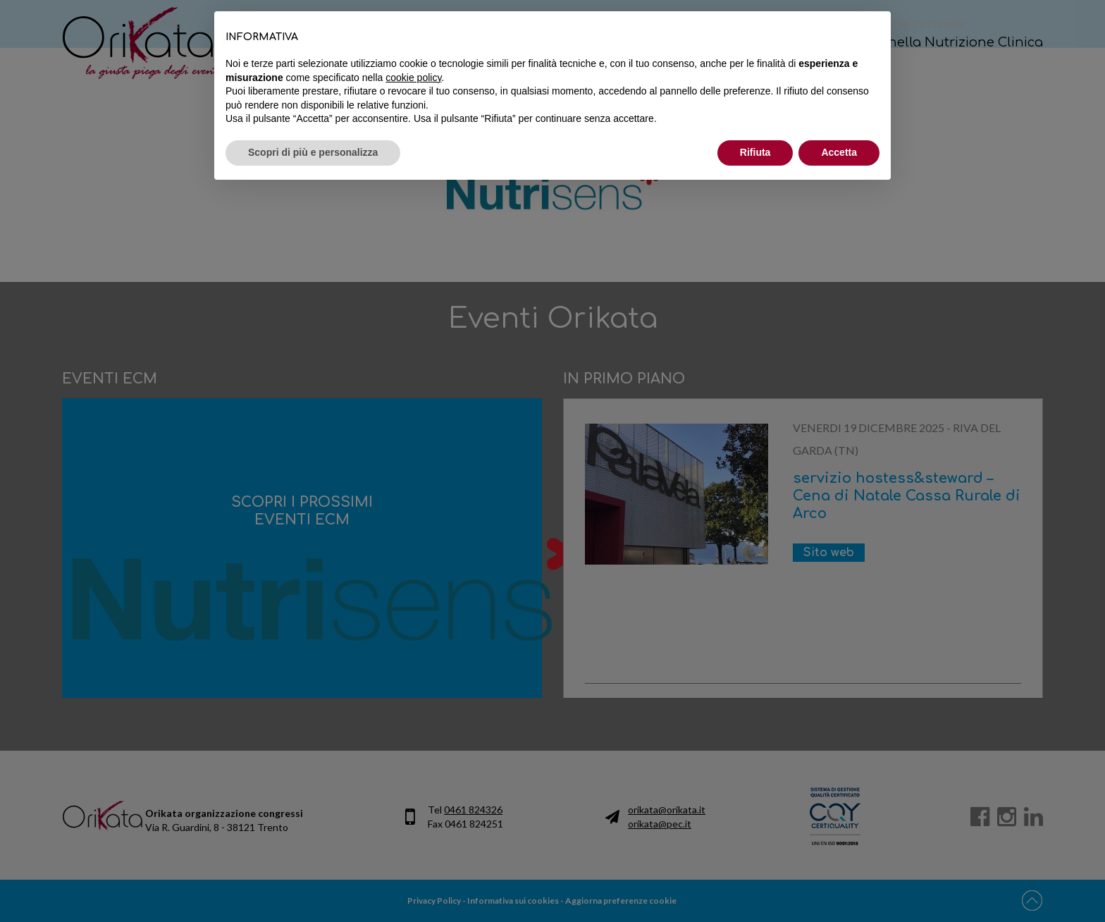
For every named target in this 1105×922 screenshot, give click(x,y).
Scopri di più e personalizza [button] (313, 152)
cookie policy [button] (413, 77)
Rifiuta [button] (755, 152)
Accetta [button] (839, 152)
